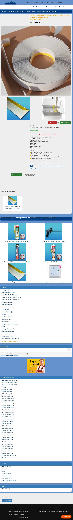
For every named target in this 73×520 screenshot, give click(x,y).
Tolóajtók (4, 314)
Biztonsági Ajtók (5, 309)
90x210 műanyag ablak (7, 430)
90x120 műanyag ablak (7, 425)
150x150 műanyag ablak (7, 439)
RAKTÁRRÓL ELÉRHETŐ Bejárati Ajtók (11, 297)
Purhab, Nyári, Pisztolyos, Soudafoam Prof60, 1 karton (17, 261)
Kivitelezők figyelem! (23, 517)
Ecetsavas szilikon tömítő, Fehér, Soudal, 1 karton (54, 261)
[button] (37, 7)
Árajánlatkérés (65, 122)
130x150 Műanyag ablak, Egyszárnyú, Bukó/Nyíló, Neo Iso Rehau (53, 282)
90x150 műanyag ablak (7, 428)
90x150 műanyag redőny (7, 391)
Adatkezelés (4, 469)
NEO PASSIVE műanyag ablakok (9, 384)
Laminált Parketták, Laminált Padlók (10, 338)
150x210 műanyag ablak (7, 451)
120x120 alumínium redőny (8, 409)
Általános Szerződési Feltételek (9, 480)
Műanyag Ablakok (6, 290)
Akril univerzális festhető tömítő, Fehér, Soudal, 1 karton (17, 241)
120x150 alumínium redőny (8, 412)
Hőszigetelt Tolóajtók (6, 319)
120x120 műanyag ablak (7, 435)
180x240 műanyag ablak (7, 448)
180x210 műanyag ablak (7, 446)
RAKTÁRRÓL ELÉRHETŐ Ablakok (10, 294)
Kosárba (52, 122)
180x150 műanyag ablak (7, 444)
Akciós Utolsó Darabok (7, 302)
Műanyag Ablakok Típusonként (9, 292)
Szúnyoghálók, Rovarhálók (8, 329)
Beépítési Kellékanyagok (7, 336)
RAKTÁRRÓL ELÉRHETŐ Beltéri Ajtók (11, 299)
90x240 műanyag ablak (7, 432)
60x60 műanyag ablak (7, 416)
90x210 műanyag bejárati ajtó (9, 455)
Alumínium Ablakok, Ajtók (8, 307)
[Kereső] (69, 349)
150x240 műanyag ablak (7, 453)
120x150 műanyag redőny (8, 398)
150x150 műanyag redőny (8, 400)
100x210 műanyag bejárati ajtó (9, 457)
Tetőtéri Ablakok (5, 321)
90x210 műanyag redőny (7, 393)
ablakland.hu (49, 508)
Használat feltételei (6, 473)
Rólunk (3, 471)
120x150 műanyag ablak (7, 437)
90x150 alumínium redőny (8, 405)
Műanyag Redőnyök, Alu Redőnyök (10, 324)
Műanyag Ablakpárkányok (8, 331)
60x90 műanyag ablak (7, 419)
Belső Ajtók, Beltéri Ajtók (7, 312)
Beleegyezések (7, 500)
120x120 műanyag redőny (8, 396)
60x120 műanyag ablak (7, 421)
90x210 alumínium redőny (8, 407)
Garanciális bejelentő (24, 511)
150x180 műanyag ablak (7, 441)
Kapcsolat (4, 475)
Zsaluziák (4, 326)
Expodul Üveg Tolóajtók (7, 316)
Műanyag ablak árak (6, 387)
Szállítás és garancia (6, 466)
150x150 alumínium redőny (8, 414)
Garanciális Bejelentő (7, 478)
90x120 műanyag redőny (7, 389)
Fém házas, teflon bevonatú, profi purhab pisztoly (53, 241)
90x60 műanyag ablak (7, 423)
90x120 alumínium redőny (8, 403)
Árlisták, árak (5, 333)
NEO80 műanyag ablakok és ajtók (10, 380)
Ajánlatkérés (66, 516)
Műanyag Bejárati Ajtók (7, 304)
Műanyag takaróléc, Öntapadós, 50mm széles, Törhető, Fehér (17, 282)
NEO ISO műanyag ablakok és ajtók (10, 382)
